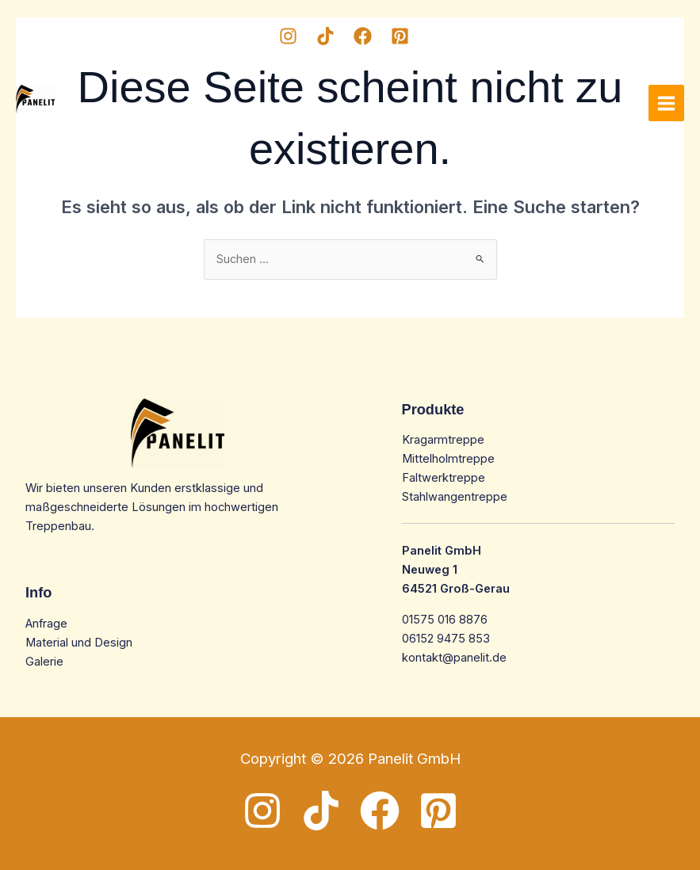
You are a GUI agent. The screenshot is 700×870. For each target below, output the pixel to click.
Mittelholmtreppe (448, 459)
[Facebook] (363, 36)
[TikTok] (325, 36)
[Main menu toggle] (666, 102)
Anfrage (46, 623)
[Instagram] (288, 36)
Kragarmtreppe (443, 440)
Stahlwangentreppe (454, 497)
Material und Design (78, 642)
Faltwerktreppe (443, 478)
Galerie (44, 661)
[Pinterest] (400, 36)
